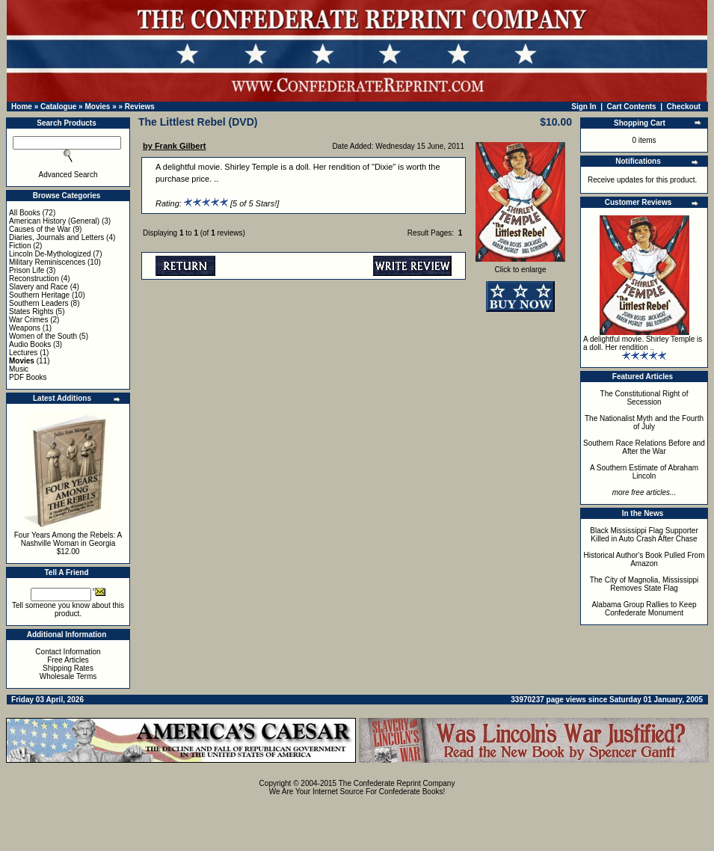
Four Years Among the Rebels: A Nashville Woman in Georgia (68, 539)
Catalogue (58, 106)
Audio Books (30, 344)
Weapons (24, 328)
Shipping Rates (68, 668)
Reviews (140, 106)
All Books (24, 213)
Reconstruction (34, 278)
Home (21, 106)
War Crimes (28, 320)
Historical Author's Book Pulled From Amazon (644, 559)
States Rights (31, 311)
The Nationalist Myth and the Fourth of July (644, 422)
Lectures (23, 352)
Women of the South (43, 336)
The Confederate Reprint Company (397, 783)
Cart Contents (631, 106)
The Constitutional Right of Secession (644, 398)
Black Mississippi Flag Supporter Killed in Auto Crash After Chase (644, 534)
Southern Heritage (39, 295)
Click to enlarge (520, 266)
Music (18, 369)
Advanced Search (68, 174)
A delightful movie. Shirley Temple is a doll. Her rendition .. (642, 343)
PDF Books (28, 377)
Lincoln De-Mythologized (50, 254)
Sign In (583, 106)
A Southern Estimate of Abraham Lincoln (644, 472)
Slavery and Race (38, 287)
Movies (97, 106)
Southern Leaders (39, 303)
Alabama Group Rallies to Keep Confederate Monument (643, 608)
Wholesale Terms (68, 676)
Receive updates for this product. (642, 180)
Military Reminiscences (47, 262)
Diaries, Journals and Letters (56, 237)
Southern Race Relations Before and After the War (644, 447)
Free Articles (68, 660)
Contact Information (67, 652)
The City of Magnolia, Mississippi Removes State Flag (644, 584)
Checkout (684, 106)
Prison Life (26, 270)
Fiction (20, 246)
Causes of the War (39, 229)
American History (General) (54, 221)
